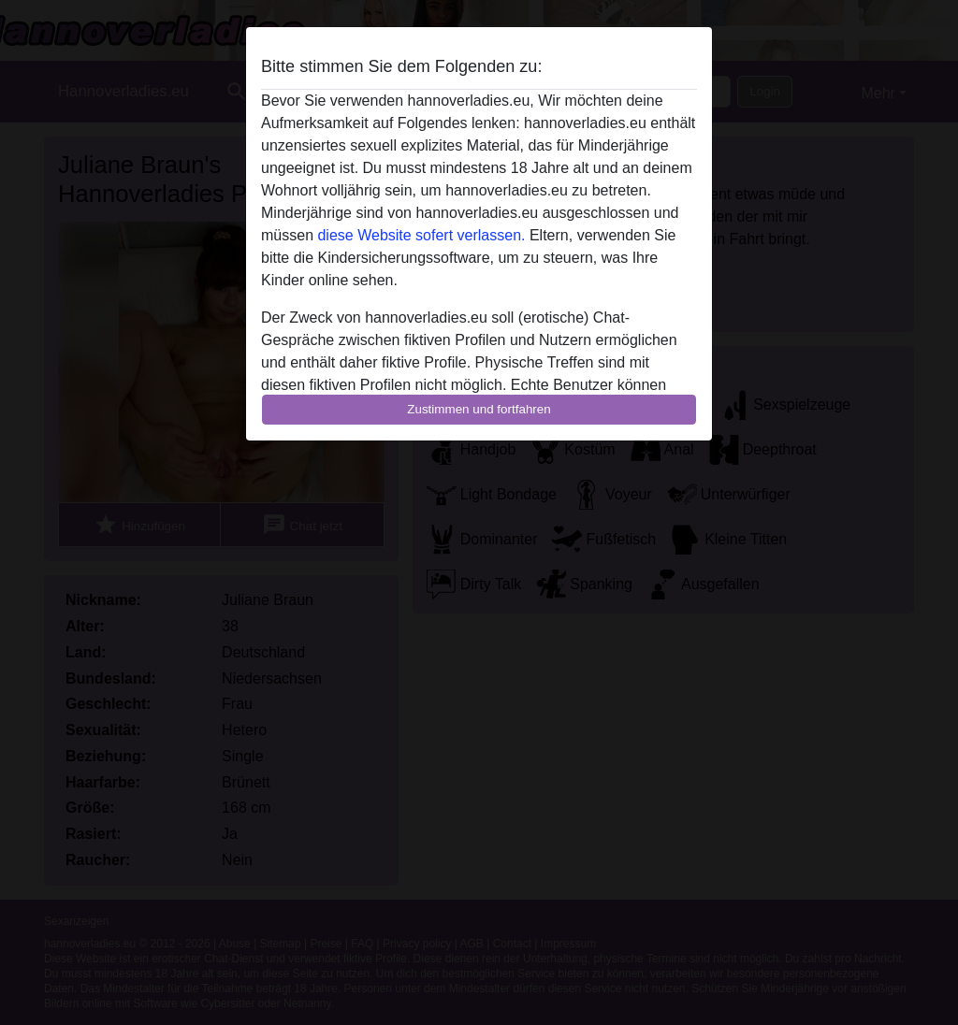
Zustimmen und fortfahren (479, 409)
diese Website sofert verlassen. (421, 235)
